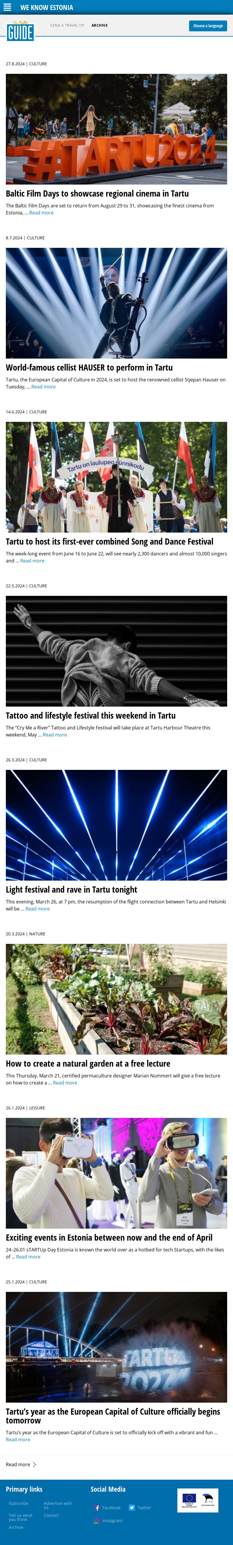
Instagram (112, 1520)
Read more (18, 1464)
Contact (51, 1515)
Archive (100, 25)
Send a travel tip (67, 25)
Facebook (111, 1507)
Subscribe (18, 1503)
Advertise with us (58, 1505)
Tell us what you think (20, 1517)
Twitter (144, 1507)
